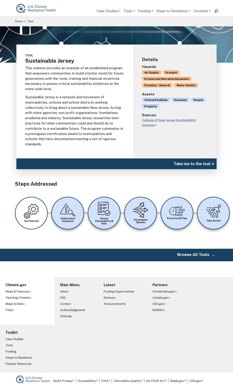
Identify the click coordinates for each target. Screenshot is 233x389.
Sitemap (66, 316)
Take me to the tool (192, 163)
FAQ (63, 297)
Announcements (115, 304)
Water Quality (186, 85)
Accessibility (87, 381)
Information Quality (127, 381)
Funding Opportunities (119, 291)
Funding (144, 11)
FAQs (8, 310)
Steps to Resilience (172, 11)
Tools (127, 11)
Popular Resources (18, 364)
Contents (200, 11)
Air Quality (151, 72)
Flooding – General (157, 85)
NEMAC (157, 310)
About (64, 291)
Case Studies (107, 11)
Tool (30, 21)
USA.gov (158, 304)
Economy (180, 100)
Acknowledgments (72, 310)
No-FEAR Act (155, 381)
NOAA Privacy (62, 381)
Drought (171, 72)
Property (150, 106)
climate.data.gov (163, 291)
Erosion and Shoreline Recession (166, 78)
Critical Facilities (156, 100)
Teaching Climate (17, 297)
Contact (65, 304)
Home (19, 21)
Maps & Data (14, 304)
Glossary (110, 297)
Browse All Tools (193, 254)
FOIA (104, 381)
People (198, 100)
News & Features (17, 291)
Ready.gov (177, 381)
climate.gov (160, 297)
